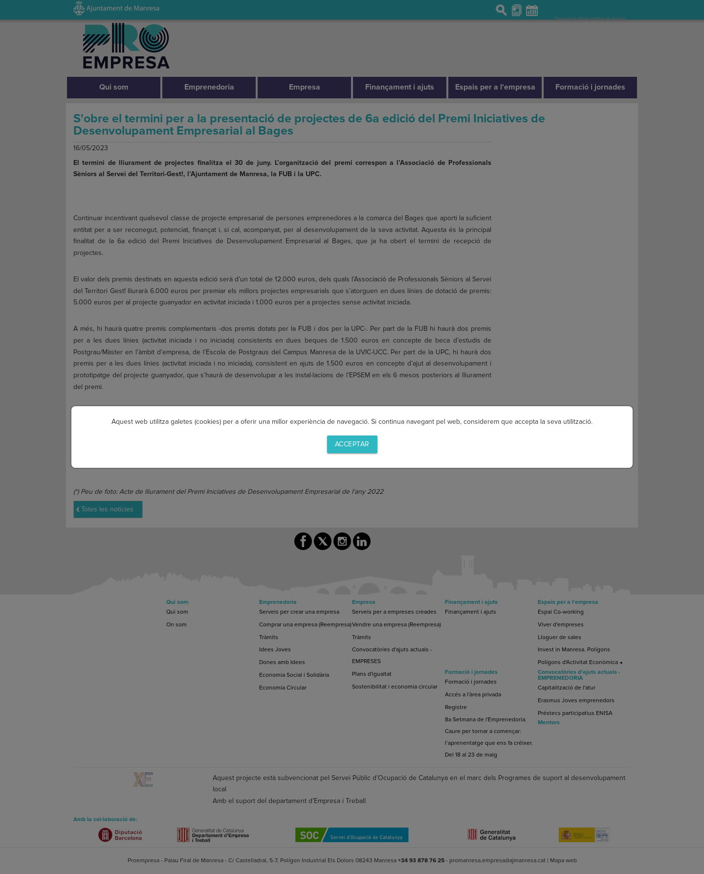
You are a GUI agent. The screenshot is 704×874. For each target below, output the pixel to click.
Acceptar (352, 444)
